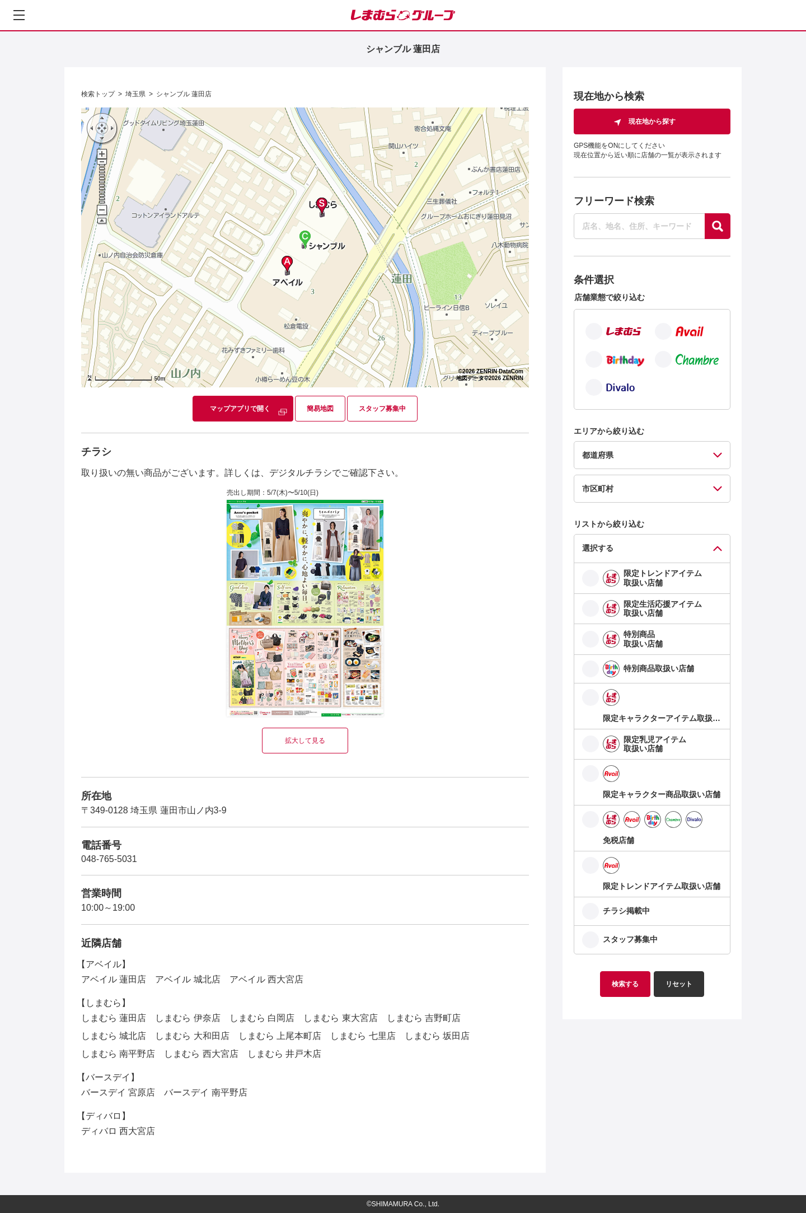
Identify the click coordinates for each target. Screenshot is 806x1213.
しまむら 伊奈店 (187, 1018)
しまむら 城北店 (113, 1036)
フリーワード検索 (614, 201)
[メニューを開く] (19, 15)
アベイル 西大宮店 (266, 979)
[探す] (717, 226)
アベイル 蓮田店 (113, 979)
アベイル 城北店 (187, 979)
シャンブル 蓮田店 (184, 94)
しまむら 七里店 (362, 1036)
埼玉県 (135, 94)
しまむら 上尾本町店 (279, 1036)
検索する (625, 984)
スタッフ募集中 (382, 409)
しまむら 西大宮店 (201, 1054)
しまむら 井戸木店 (284, 1054)
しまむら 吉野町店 (424, 1018)
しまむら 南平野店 (118, 1054)
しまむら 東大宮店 (340, 1018)
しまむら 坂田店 (437, 1036)
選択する (597, 548)
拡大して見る (305, 740)
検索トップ (98, 94)
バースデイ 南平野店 (205, 1092)
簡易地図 (320, 409)
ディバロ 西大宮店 (118, 1131)
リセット (679, 984)
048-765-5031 (109, 859)
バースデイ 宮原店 (118, 1092)
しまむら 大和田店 (192, 1036)
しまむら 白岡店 (261, 1018)
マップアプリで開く (240, 409)
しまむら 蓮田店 (113, 1018)
